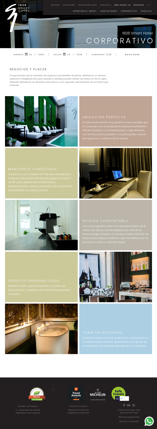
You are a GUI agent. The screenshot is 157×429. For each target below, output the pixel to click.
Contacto (105, 5)
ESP (149, 5)
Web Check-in (122, 5)
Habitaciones (108, 11)
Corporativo (129, 11)
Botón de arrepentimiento (129, 417)
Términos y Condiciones (129, 421)
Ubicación (69, 5)
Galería (55, 5)
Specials (146, 11)
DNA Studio (133, 412)
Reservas (139, 5)
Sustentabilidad (87, 5)
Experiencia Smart (85, 11)
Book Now (132, 54)
